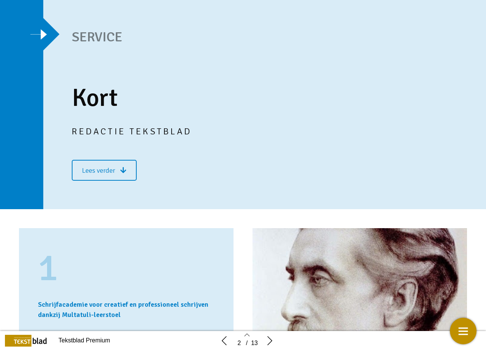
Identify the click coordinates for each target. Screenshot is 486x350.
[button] (104, 170)
